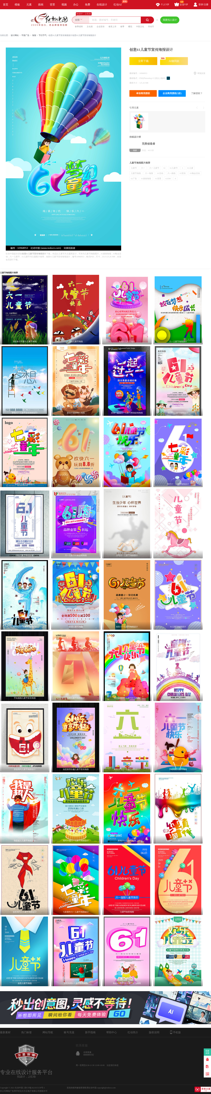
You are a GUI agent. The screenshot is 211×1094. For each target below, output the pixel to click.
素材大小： (134, 83)
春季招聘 (79, 26)
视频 (64, 4)
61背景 (158, 178)
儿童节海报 (136, 173)
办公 (75, 4)
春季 (122, 26)
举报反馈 (201, 73)
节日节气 (43, 35)
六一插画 (171, 173)
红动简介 (133, 1032)
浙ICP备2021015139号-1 (34, 1088)
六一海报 (149, 173)
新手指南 (90, 1032)
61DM (168, 178)
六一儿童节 (154, 168)
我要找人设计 (170, 20)
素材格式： (134, 78)
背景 (52, 4)
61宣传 (183, 173)
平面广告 (25, 35)
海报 (34, 35)
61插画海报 (146, 178)
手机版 (175, 1032)
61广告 (134, 178)
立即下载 (143, 61)
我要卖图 (207, 1052)
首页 (5, 4)
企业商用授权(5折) (172, 93)
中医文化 (140, 26)
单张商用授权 (143, 93)
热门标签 (26, 1032)
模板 (17, 4)
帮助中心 (111, 1032)
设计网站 (15, 35)
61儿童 (190, 168)
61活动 (160, 173)
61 (165, 168)
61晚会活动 (195, 173)
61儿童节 (174, 168)
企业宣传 (101, 26)
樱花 (130, 26)
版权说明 (154, 1032)
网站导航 (48, 1032)
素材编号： (134, 73)
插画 (40, 4)
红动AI (119, 3)
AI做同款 (169, 59)
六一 (143, 168)
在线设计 (102, 4)
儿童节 (134, 168)
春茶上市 (112, 26)
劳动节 (151, 26)
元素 (29, 4)
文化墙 (90, 26)
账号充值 (69, 1032)
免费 (87, 4)
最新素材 (5, 1032)
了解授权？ (197, 93)
